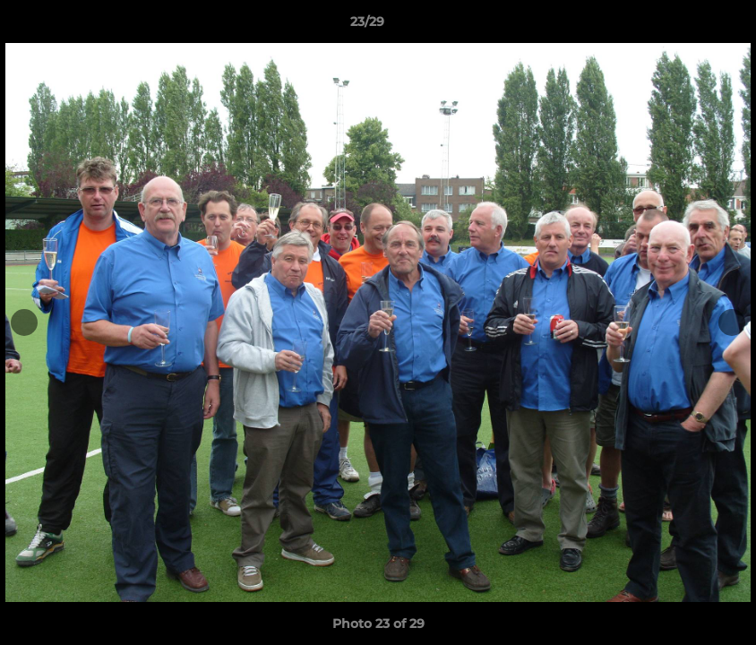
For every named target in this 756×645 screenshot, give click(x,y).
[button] (681, 26)
